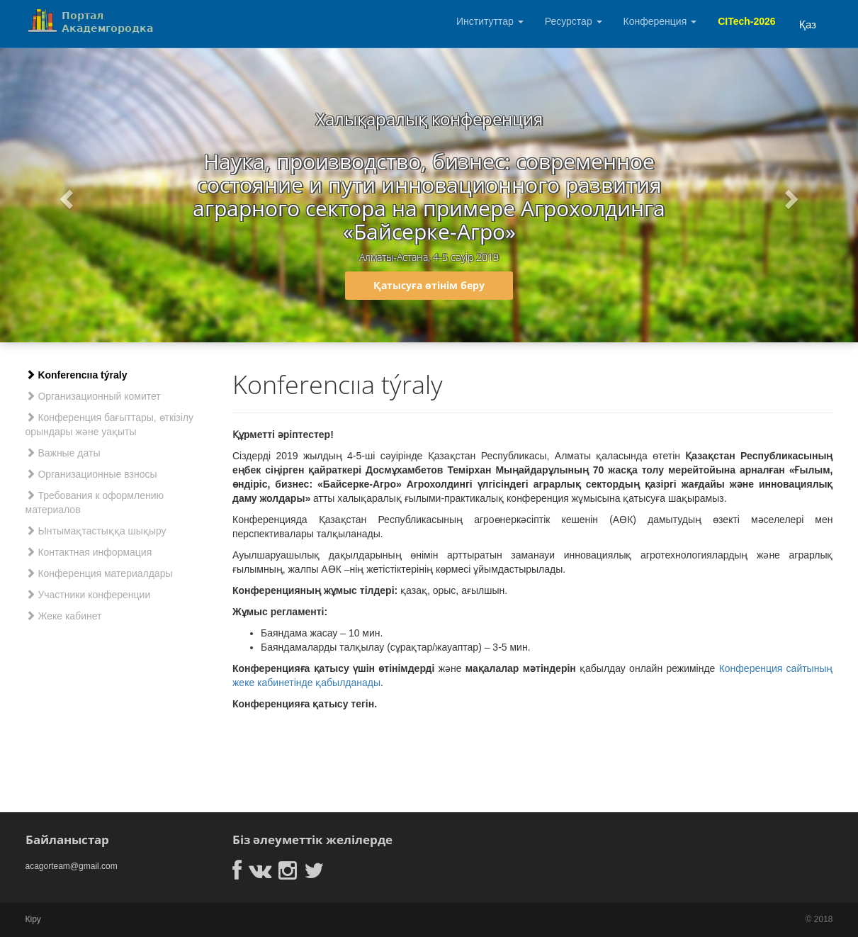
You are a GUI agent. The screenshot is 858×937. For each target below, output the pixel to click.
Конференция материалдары (99, 573)
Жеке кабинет (64, 616)
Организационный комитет (93, 396)
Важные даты (63, 453)
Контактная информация (89, 552)
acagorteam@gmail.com (72, 866)
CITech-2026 (746, 21)
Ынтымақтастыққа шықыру (96, 531)
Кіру (33, 919)
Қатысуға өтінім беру (429, 285)
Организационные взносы (91, 474)
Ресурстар (573, 21)
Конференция (660, 21)
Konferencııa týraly (77, 375)
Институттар (490, 21)
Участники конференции (88, 594)
